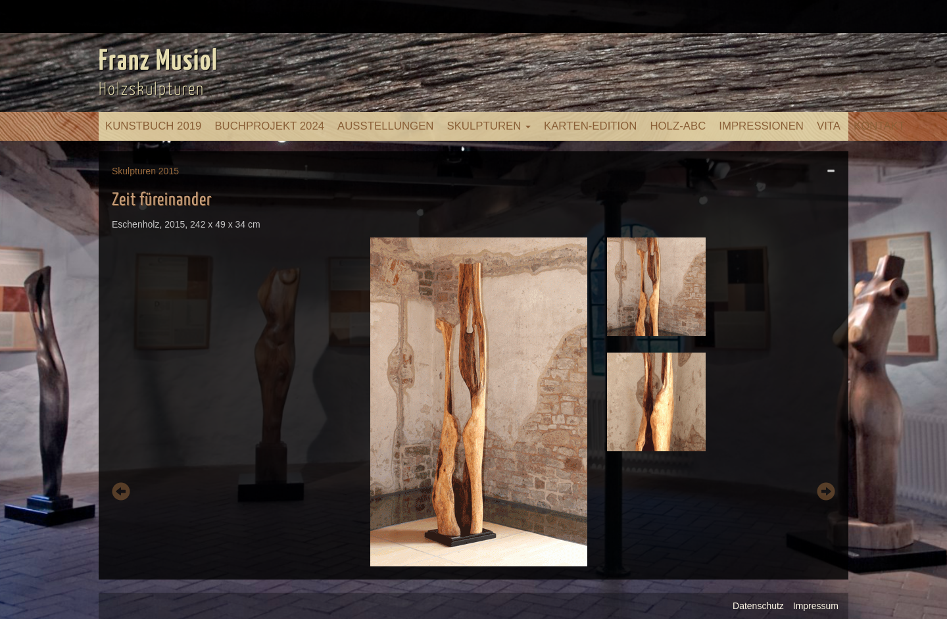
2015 (168, 171)
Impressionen (761, 126)
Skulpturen (489, 126)
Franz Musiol (158, 62)
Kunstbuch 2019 (153, 126)
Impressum (815, 606)
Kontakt (879, 126)
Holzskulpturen (152, 90)
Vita (828, 126)
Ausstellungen (385, 126)
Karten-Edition (590, 126)
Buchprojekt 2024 (269, 126)
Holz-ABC (678, 126)
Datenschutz (758, 606)
